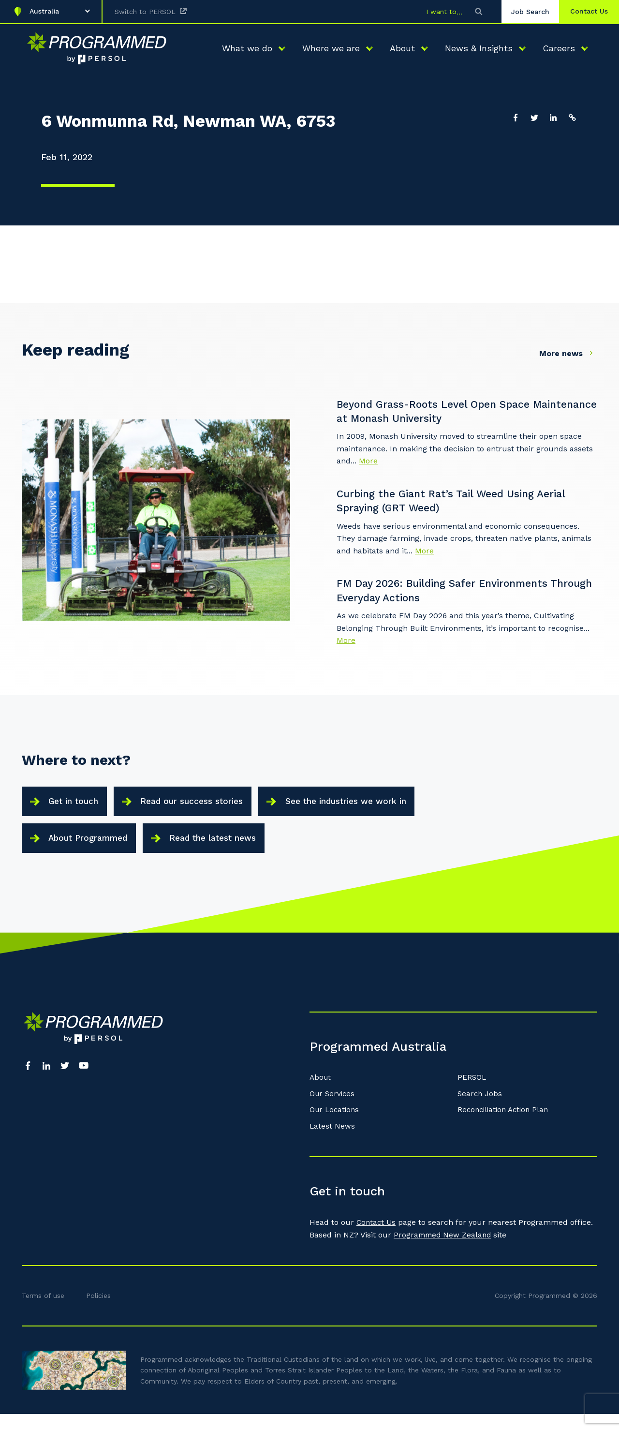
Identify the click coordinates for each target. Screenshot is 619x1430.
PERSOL (472, 1093)
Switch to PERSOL (145, 11)
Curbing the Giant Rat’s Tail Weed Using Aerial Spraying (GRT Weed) (462, 502)
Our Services (333, 1109)
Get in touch (77, 807)
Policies (98, 1311)
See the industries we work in (368, 807)
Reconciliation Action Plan (505, 1125)
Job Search (523, 11)
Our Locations (336, 1125)
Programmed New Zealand (444, 1250)
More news (568, 353)
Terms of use (43, 1311)
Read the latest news (226, 849)
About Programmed (92, 849)
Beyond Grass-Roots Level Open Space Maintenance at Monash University (445, 411)
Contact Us (377, 1238)
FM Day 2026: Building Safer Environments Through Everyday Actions (455, 593)
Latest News (332, 1142)
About (321, 1093)
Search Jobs (480, 1109)
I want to (434, 11)
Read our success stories (203, 807)
